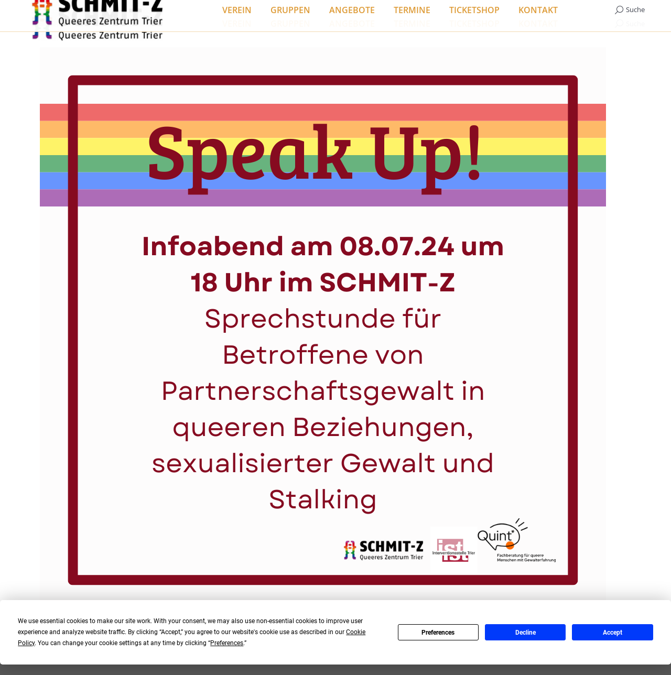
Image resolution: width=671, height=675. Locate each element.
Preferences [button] (226, 643)
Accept (612, 632)
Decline (525, 632)
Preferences (437, 632)
